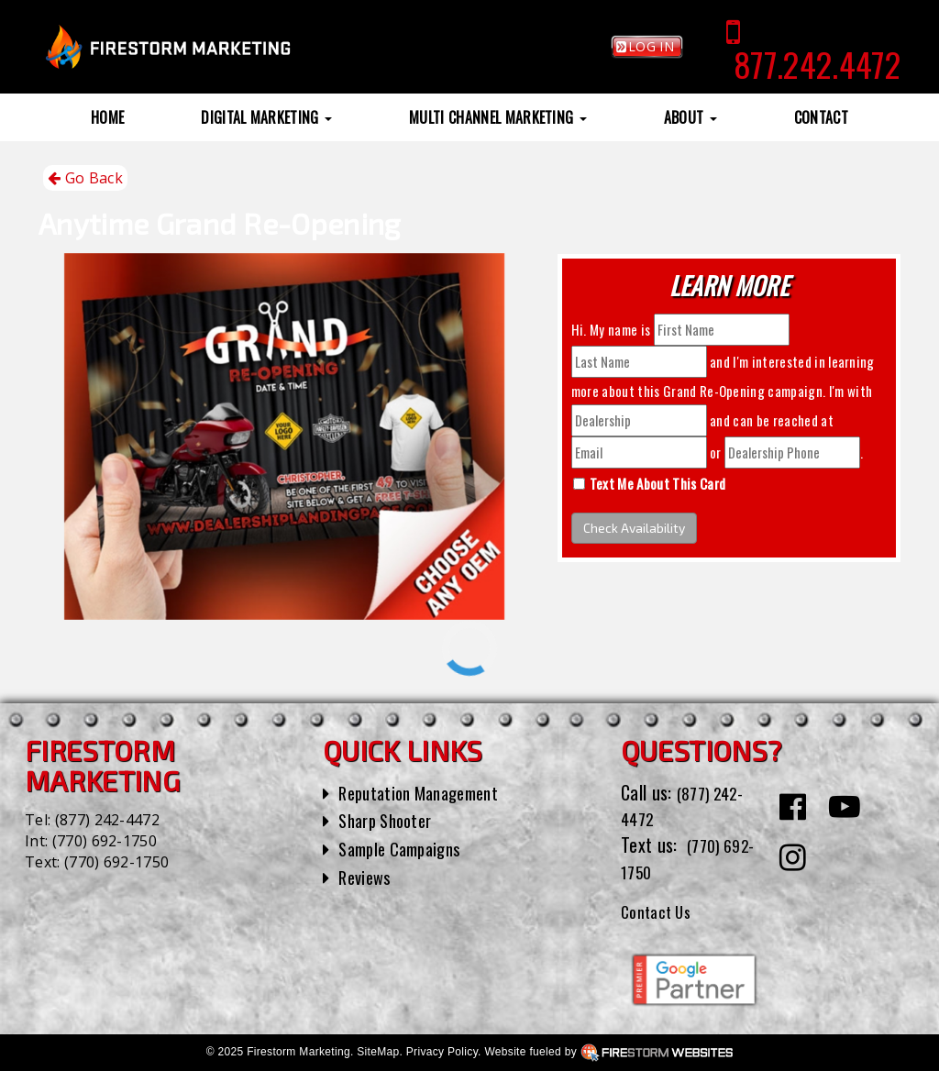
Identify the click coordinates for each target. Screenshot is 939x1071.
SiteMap (378, 1051)
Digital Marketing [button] (266, 117)
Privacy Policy (442, 1051)
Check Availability (634, 528)
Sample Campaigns (405, 848)
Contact (821, 117)
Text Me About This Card (657, 483)
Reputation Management (426, 792)
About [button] (690, 117)
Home (107, 117)
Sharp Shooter (390, 820)
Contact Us (661, 910)
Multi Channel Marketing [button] (498, 117)
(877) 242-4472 (107, 820)
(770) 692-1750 (104, 841)
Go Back (85, 178)
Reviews (366, 876)
